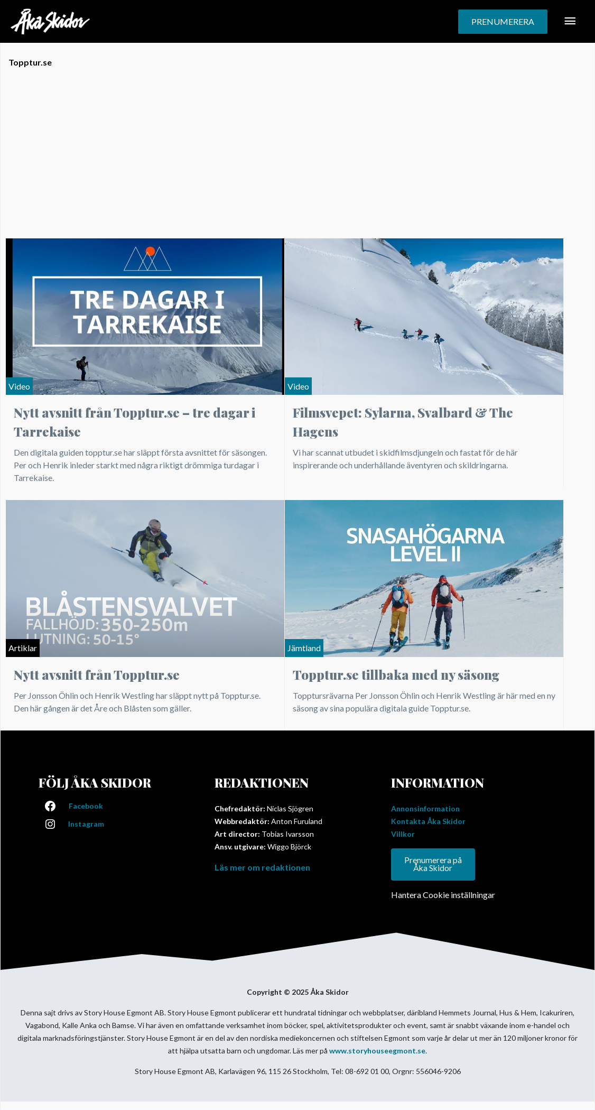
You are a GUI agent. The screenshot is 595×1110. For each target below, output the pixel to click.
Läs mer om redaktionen (262, 867)
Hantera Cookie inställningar (443, 895)
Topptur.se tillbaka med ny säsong (396, 674)
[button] (502, 22)
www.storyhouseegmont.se (377, 1051)
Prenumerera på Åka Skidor (433, 864)
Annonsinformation (425, 808)
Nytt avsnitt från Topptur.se (97, 674)
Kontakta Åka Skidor (428, 821)
